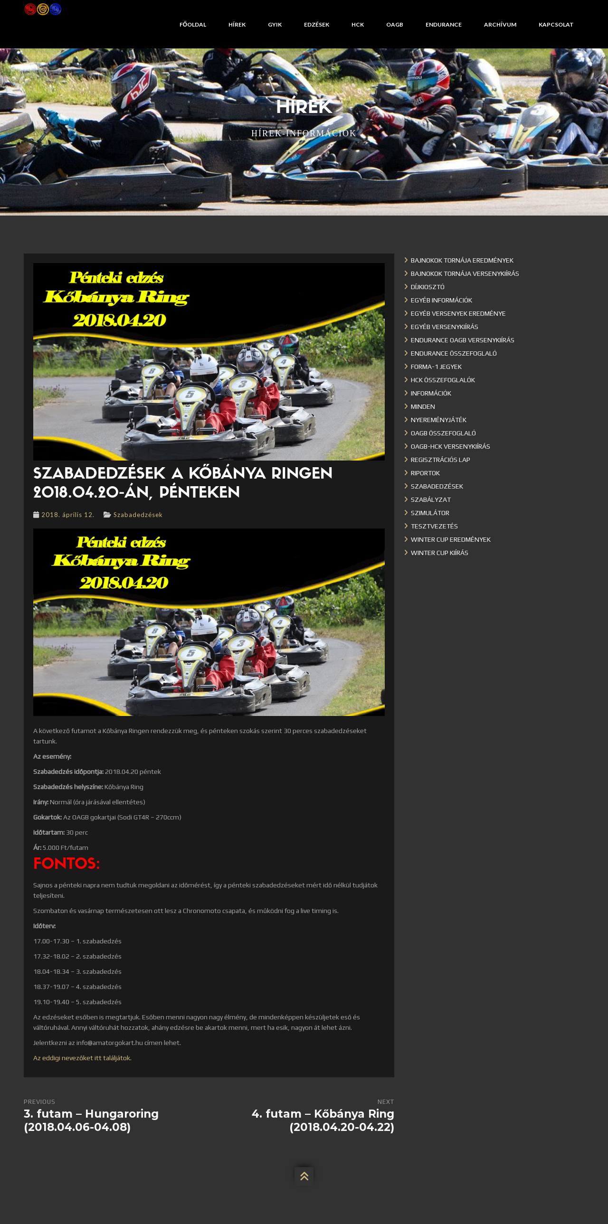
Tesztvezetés (434, 526)
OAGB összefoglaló (443, 433)
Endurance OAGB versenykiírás (462, 340)
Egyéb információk (441, 300)
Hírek (237, 24)
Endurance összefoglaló (454, 353)
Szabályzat (431, 499)
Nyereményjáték (438, 420)
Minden (423, 406)
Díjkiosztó (428, 287)
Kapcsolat (556, 24)
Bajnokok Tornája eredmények (462, 260)
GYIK (275, 24)
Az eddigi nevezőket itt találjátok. (82, 1058)
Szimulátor (430, 513)
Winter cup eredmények (451, 539)
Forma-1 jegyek (436, 366)
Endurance (444, 24)
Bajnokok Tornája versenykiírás (465, 273)
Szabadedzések (138, 514)
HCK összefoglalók (443, 380)
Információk (431, 393)
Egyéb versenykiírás (444, 326)
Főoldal (193, 24)
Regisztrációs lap (440, 459)
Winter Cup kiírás (439, 552)
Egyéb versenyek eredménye (458, 313)
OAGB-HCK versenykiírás (450, 446)
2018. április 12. (68, 514)
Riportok (425, 473)
